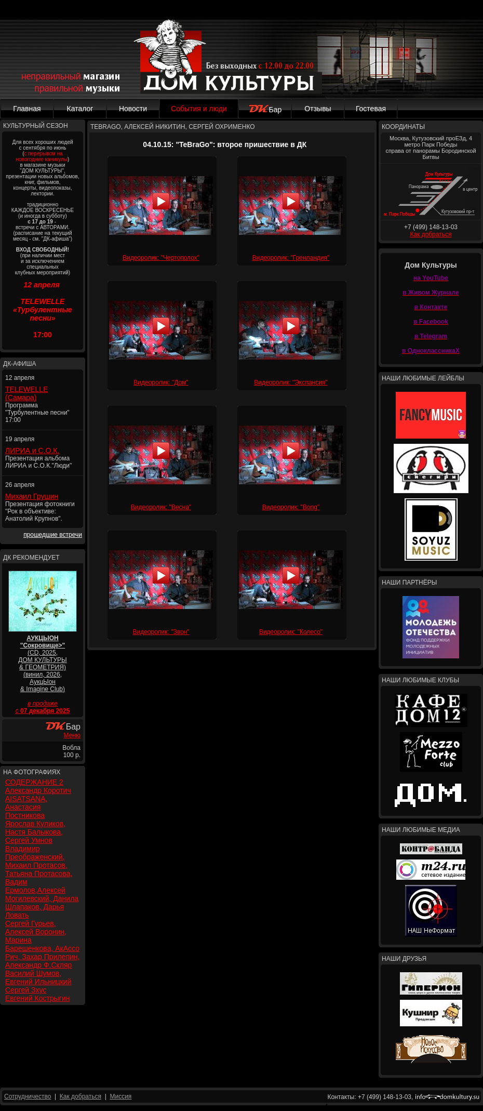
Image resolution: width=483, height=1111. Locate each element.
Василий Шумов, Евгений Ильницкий (38, 977)
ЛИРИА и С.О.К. (32, 450)
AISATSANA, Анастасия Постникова (26, 807)
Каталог (80, 108)
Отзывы (317, 108)
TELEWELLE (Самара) (26, 393)
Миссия (120, 1096)
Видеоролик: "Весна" (161, 507)
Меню (72, 735)
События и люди (199, 108)
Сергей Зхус (25, 990)
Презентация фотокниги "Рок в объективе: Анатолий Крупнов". (40, 511)
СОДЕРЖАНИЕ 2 (34, 782)
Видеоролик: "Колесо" (291, 632)
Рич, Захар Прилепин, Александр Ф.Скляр (42, 961)
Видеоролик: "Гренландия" (291, 257)
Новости (133, 108)
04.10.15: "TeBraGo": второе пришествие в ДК (224, 144)
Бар (265, 109)
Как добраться (430, 234)
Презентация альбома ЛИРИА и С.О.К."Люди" (38, 462)
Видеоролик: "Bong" (290, 507)
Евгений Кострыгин (37, 998)
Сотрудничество (27, 1096)
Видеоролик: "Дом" (160, 382)
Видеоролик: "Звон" (160, 632)
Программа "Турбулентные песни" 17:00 (37, 413)
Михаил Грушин (31, 496)
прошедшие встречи (52, 534)
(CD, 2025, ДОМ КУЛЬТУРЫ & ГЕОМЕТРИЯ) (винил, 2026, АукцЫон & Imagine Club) (42, 663)
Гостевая (371, 108)
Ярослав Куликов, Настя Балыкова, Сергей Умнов (35, 831)
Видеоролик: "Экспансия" (290, 382)
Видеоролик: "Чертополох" (161, 257)
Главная (27, 108)
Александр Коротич (38, 790)
